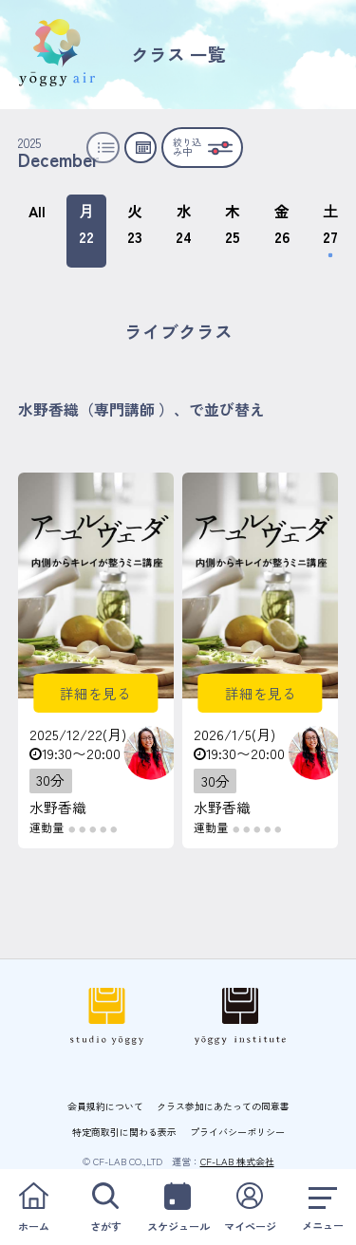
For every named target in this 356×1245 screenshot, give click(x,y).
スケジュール (178, 1207)
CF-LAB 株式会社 (237, 1161)
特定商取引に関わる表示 (124, 1131)
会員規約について (105, 1106)
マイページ (250, 1207)
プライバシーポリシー (237, 1131)
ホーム (33, 1207)
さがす (106, 1207)
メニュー (322, 1206)
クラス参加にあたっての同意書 (223, 1106)
